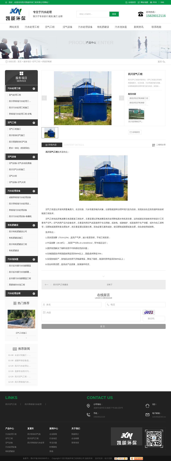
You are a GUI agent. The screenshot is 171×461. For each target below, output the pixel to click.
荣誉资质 (75, 443)
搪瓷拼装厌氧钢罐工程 (138, 98)
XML (162, 2)
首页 (19, 61)
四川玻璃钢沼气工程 (136, 121)
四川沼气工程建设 (60, 284)
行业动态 (53, 438)
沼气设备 (67, 27)
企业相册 (75, 438)
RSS (155, 2)
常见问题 (53, 443)
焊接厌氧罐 (47, 61)
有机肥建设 (103, 27)
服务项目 (27, 61)
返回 (161, 61)
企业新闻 (53, 434)
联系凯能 (156, 27)
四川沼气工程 (52, 152)
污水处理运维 (14, 293)
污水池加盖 (121, 27)
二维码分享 (161, 145)
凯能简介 (75, 434)
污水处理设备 (85, 27)
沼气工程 (50, 27)
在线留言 (132, 2)
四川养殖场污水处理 (33, 404)
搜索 (114, 14)
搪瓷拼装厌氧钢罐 (136, 103)
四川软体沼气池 (33, 434)
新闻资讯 (138, 27)
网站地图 (144, 2)
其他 (51, 451)
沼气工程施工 (21, 333)
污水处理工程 (32, 27)
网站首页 (14, 27)
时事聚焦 (53, 447)
